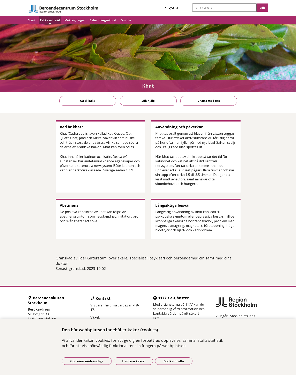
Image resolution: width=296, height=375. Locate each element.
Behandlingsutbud (103, 20)
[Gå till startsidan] (63, 8)
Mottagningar (74, 20)
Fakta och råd (50, 20)
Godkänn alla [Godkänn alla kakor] (174, 361)
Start (32, 20)
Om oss (126, 20)
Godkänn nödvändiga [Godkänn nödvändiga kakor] (86, 361)
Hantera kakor (133, 361)
